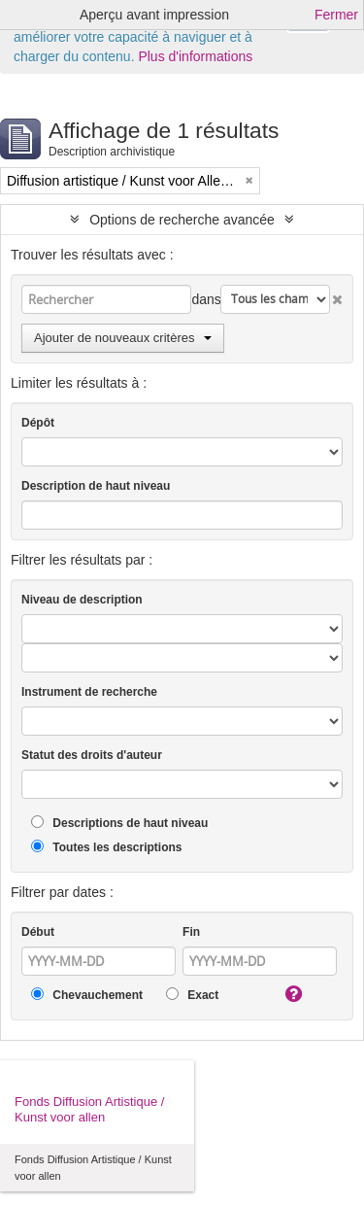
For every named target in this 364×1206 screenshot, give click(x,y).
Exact (192, 994)
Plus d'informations (195, 56)
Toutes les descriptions (106, 847)
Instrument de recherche (89, 692)
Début (37, 932)
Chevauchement (87, 994)
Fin (191, 932)
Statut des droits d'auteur (91, 755)
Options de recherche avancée (182, 219)
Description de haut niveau (95, 486)
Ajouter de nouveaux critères (123, 337)
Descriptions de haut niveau (119, 822)
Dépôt (37, 423)
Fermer (336, 14)
